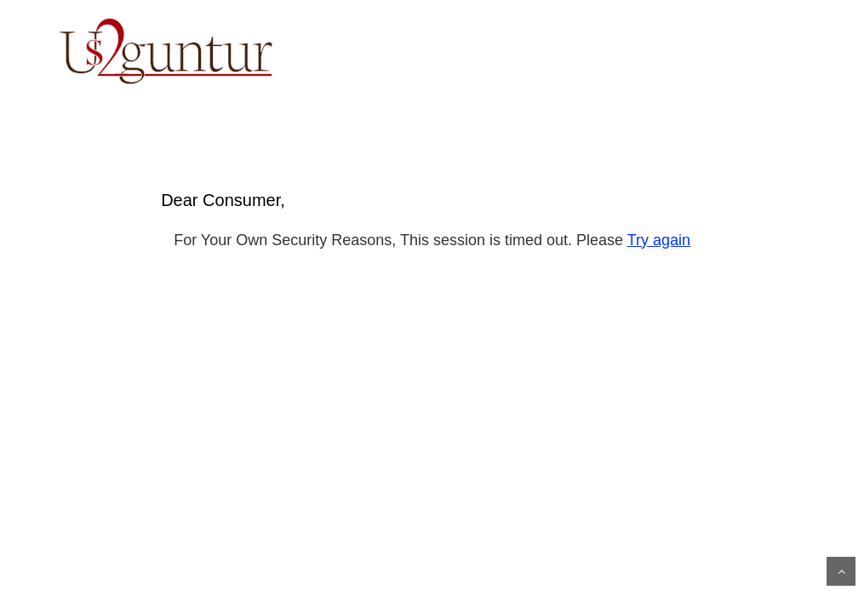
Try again (658, 240)
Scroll (841, 571)
